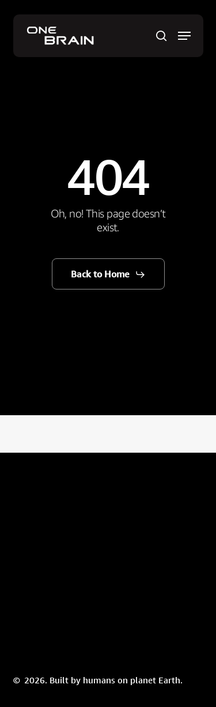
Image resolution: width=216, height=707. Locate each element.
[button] (184, 36)
